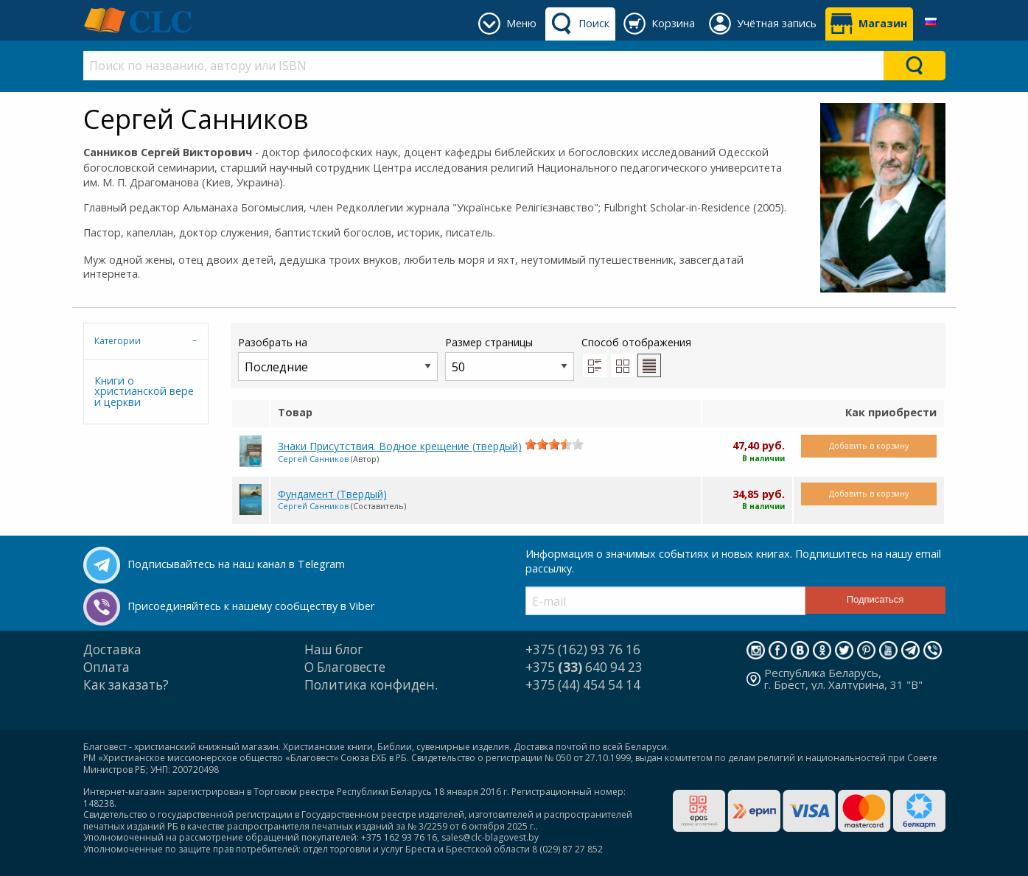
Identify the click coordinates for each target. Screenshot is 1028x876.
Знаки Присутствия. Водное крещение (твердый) (400, 446)
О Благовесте (344, 667)
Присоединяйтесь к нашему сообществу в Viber (250, 606)
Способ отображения (636, 355)
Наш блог (333, 649)
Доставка (112, 649)
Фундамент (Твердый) (332, 494)
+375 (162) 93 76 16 (582, 649)
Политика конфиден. (371, 684)
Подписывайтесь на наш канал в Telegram (236, 564)
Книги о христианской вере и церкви (144, 391)
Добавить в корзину (869, 445)
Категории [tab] (117, 340)
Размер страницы (509, 357)
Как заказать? (126, 684)
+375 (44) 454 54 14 (582, 684)
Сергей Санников (313, 458)
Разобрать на (338, 357)
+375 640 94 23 (584, 667)
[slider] (554, 444)
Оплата (106, 667)
